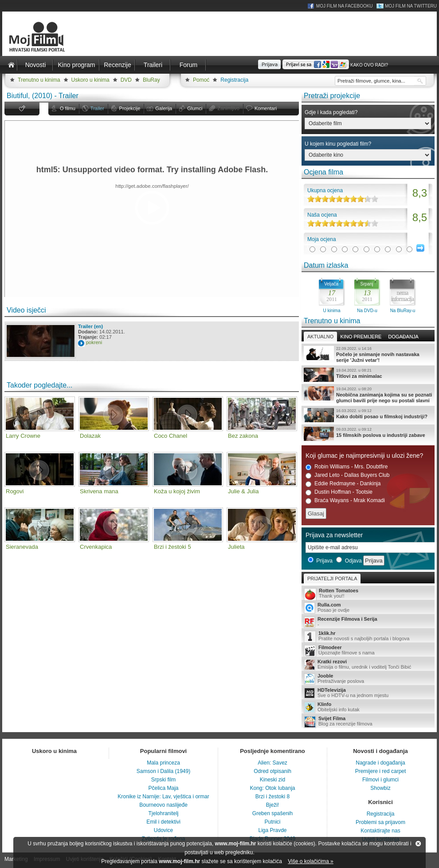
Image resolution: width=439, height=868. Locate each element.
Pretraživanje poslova (368, 679)
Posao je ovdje (368, 608)
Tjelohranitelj (163, 813)
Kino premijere (360, 336)
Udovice (163, 830)
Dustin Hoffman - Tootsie (339, 492)
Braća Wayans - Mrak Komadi (345, 500)
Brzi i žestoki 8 (272, 796)
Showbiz (380, 788)
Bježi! (272, 805)
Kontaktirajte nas (380, 831)
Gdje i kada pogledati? (331, 112)
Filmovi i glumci (380, 780)
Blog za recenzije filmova (368, 722)
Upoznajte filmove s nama (368, 651)
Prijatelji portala (332, 578)
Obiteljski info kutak (368, 707)
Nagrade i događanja (380, 763)
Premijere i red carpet (380, 771)
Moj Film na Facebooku (344, 6)
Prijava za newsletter (334, 535)
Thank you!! (368, 594)
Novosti (35, 64)
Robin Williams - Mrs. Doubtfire (347, 467)
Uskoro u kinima (90, 80)
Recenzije (117, 64)
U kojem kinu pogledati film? (338, 144)
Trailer (97, 108)
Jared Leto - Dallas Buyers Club (347, 475)
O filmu (67, 108)
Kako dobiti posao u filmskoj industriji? (368, 415)
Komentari (266, 108)
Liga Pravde (272, 830)
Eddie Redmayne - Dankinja (343, 483)
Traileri (153, 64)
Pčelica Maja (163, 788)
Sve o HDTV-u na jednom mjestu (368, 693)
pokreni (94, 342)
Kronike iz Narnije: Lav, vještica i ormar (163, 796)
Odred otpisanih (272, 771)
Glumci (194, 108)
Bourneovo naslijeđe (163, 805)
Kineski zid (272, 780)
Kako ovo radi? (369, 65)
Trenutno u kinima (39, 80)
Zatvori (418, 843)
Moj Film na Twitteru (411, 6)
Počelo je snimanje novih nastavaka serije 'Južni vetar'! (368, 354)
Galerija (163, 108)
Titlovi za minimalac (368, 375)
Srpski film (163, 780)
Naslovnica (11, 65)
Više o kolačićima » (310, 861)
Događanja (403, 336)
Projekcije (130, 108)
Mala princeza (163, 763)
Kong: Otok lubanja (272, 788)
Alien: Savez (272, 763)
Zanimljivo (228, 108)
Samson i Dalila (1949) (163, 771)
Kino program (76, 64)
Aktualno (320, 336)
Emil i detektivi (163, 822)
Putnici (272, 822)
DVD (126, 80)
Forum (188, 64)
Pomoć (201, 80)
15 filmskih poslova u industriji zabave (368, 434)
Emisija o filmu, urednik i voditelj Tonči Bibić (368, 664)
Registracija (234, 80)
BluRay (151, 80)
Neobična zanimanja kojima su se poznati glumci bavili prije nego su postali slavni (368, 394)
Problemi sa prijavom (380, 822)
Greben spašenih (272, 813)
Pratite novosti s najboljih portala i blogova (368, 636)
